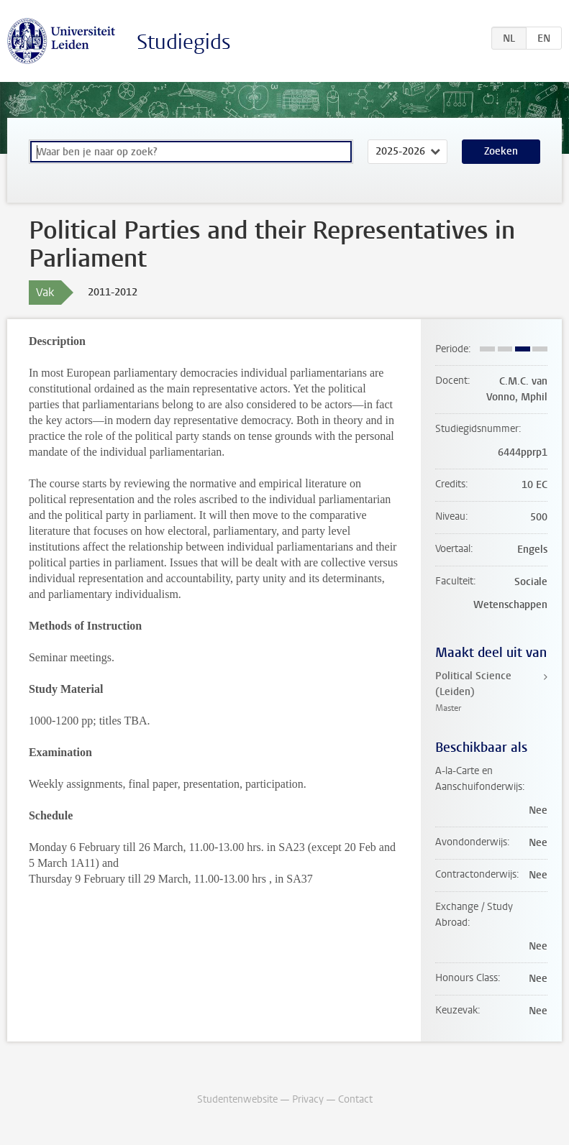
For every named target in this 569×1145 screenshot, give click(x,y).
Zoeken (501, 151)
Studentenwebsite (237, 1099)
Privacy (308, 1099)
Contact (355, 1099)
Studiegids (184, 42)
